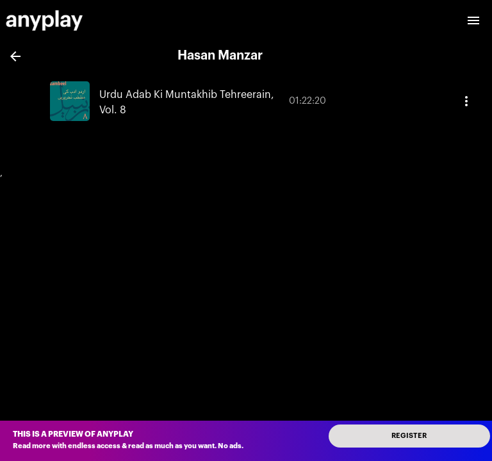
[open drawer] (473, 20)
